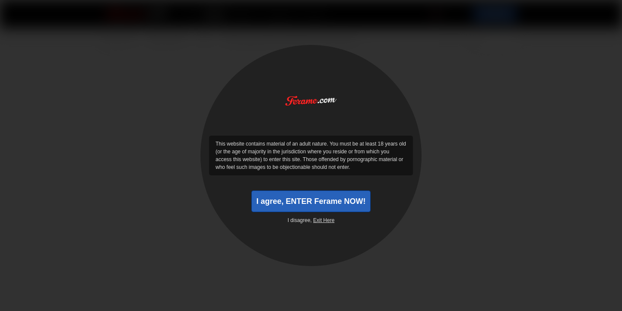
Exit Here (323, 220)
